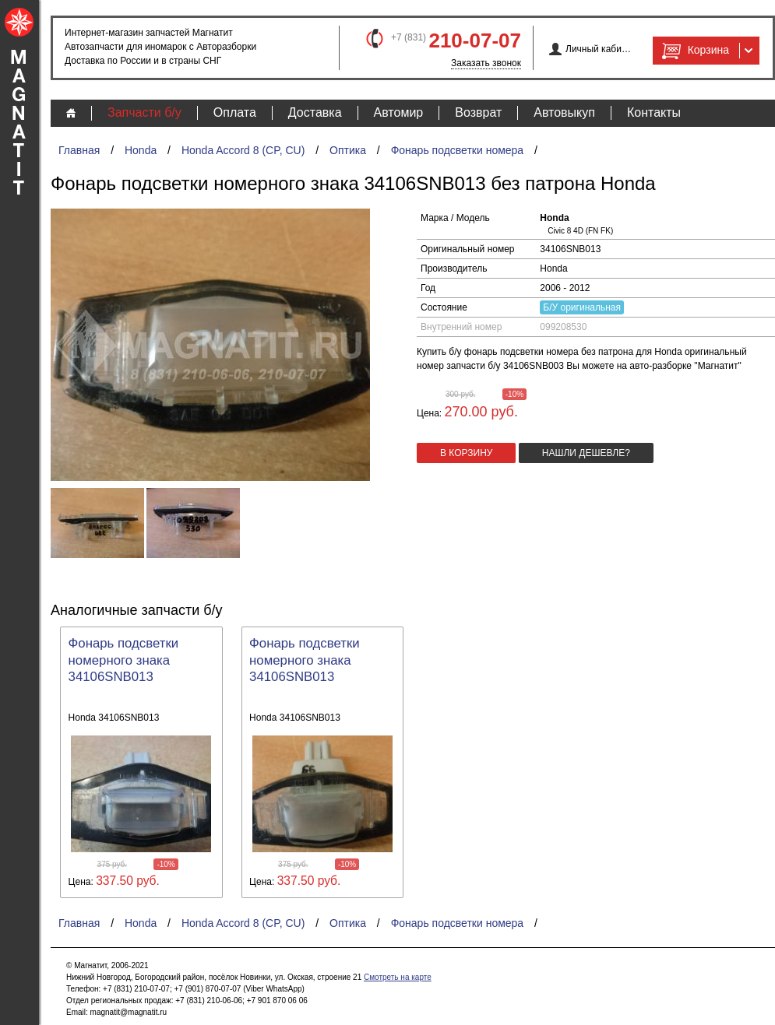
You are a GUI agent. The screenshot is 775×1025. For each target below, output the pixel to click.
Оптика (347, 150)
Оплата (234, 112)
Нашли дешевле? (586, 453)
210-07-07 (474, 40)
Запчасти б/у (144, 112)
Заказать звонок (486, 63)
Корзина (694, 50)
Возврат (478, 112)
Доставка (315, 112)
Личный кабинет (598, 49)
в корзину (466, 453)
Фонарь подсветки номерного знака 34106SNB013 (124, 660)
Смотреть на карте (398, 977)
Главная (79, 150)
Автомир (399, 112)
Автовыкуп (564, 112)
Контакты (654, 112)
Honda (141, 150)
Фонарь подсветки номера (457, 150)
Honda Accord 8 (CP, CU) (243, 150)
